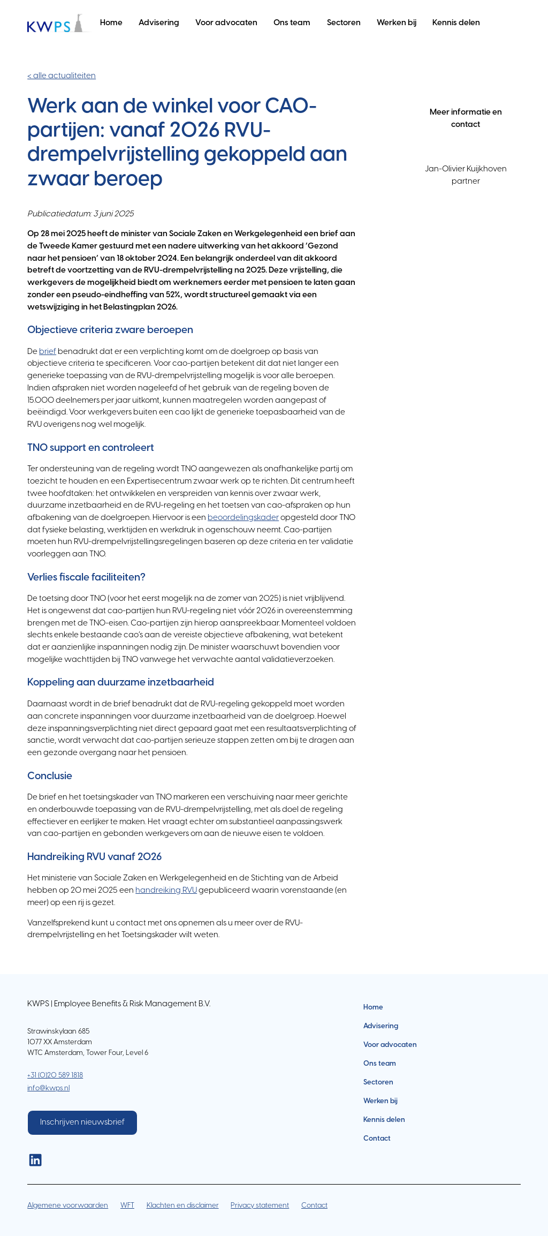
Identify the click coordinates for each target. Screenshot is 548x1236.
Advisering (159, 23)
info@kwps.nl (48, 1088)
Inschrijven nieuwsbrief (82, 1122)
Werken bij (396, 23)
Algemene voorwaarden (67, 1205)
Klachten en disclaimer (183, 1205)
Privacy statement (260, 1205)
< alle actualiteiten (61, 76)
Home (111, 23)
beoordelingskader (243, 518)
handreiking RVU (166, 890)
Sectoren (344, 23)
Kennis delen (456, 23)
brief (47, 352)
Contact (377, 1138)
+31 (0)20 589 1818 (55, 1075)
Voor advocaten (226, 23)
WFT (127, 1205)
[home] (59, 23)
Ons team (291, 23)
